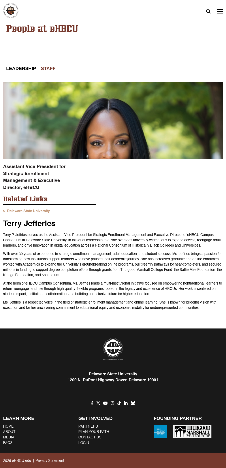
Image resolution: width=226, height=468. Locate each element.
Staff (48, 68)
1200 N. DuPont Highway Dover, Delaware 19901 (113, 380)
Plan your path (93, 432)
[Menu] (220, 11)
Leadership (21, 68)
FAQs (8, 443)
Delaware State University (28, 211)
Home (8, 426)
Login (83, 443)
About (9, 432)
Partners (88, 426)
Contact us (90, 437)
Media (8, 437)
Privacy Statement (50, 460)
